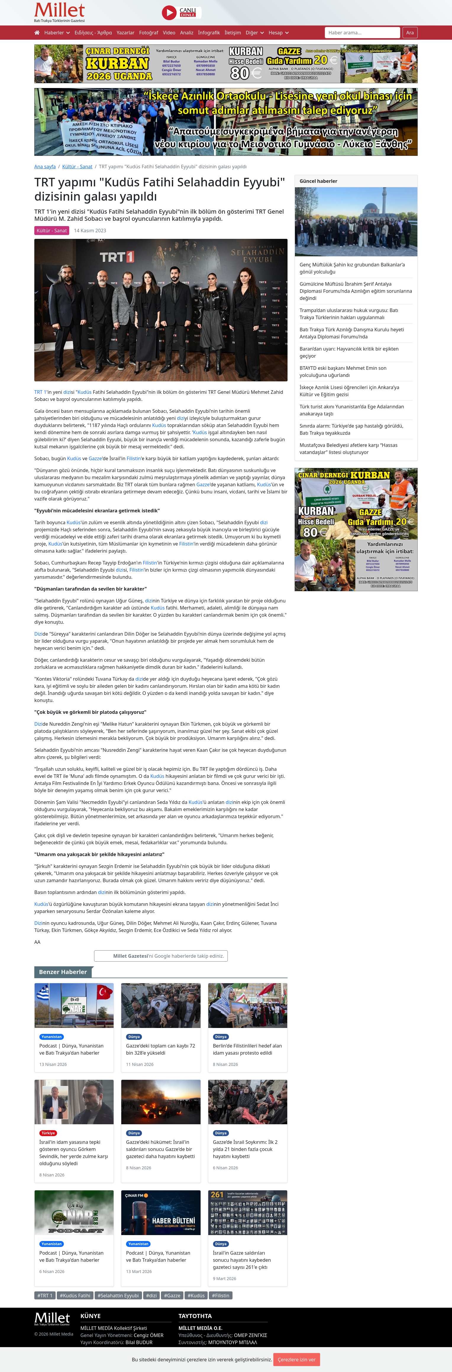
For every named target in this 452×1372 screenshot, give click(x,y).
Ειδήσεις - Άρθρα (93, 32)
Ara (410, 32)
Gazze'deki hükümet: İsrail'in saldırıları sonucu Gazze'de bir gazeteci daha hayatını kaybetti (160, 1149)
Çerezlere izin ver (297, 1359)
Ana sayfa (45, 166)
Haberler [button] (57, 32)
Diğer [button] (255, 32)
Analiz (186, 32)
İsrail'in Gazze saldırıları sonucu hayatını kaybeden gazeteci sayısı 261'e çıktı (242, 1260)
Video (169, 32)
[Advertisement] (356, 644)
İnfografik (209, 32)
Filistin (134, 458)
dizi (67, 392)
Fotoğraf (148, 32)
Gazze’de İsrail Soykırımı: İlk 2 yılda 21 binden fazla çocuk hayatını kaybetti (245, 1149)
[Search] (362, 32)
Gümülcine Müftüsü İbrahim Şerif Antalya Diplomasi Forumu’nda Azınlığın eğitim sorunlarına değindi (356, 291)
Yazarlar (126, 32)
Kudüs (84, 392)
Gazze (95, 458)
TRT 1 (40, 392)
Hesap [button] (279, 32)
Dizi (38, 634)
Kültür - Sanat (77, 166)
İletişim (233, 32)
